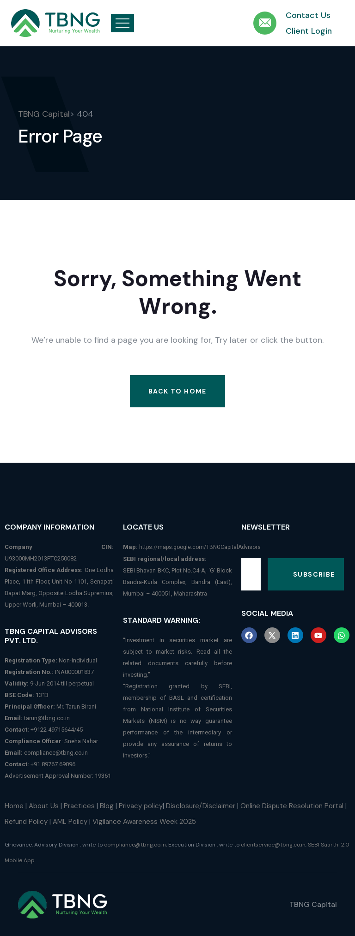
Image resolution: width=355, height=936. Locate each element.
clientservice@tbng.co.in (273, 844)
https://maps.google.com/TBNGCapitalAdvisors (200, 547)
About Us (44, 806)
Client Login (309, 31)
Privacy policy (141, 806)
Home (14, 806)
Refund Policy (26, 821)
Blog (107, 806)
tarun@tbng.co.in (47, 718)
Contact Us (308, 15)
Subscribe (314, 574)
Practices (79, 806)
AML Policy (70, 821)
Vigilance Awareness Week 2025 (144, 821)
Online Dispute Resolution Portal (291, 806)
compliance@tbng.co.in (56, 752)
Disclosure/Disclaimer (200, 806)
